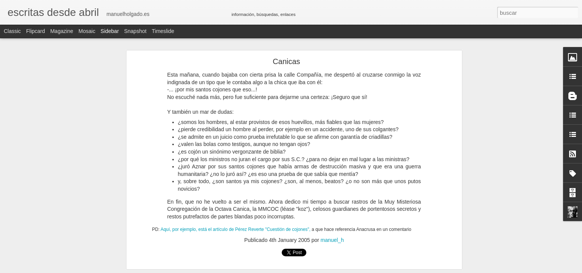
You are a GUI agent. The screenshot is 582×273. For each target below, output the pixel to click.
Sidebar (110, 31)
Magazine (61, 31)
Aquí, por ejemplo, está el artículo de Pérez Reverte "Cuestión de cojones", (236, 229)
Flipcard (35, 31)
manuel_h (332, 240)
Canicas (286, 61)
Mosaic (86, 31)
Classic (12, 31)
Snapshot (135, 31)
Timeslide (163, 31)
